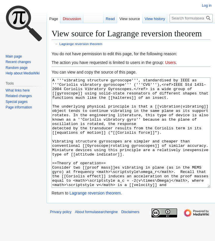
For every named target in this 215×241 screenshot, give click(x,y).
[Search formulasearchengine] (191, 18)
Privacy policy (60, 234)
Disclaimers (130, 234)
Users (170, 62)
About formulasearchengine (96, 234)
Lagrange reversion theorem (81, 44)
